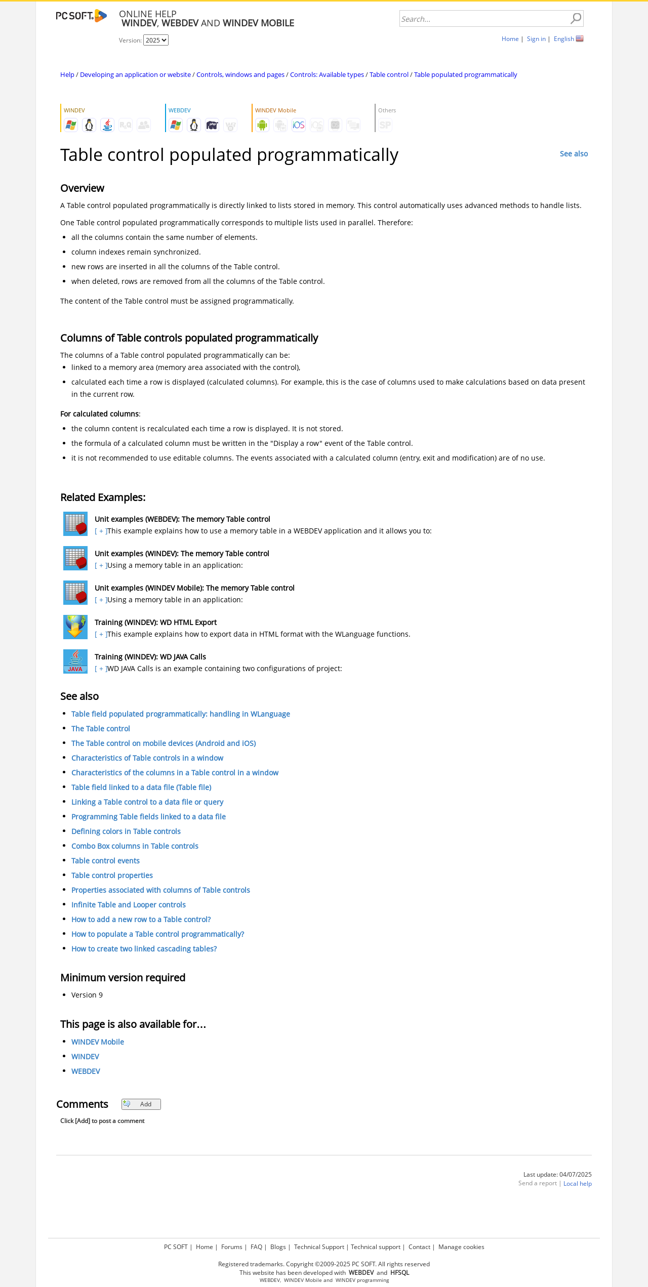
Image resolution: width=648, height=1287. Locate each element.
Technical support (375, 1246)
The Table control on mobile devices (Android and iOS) (163, 743)
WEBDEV (85, 1071)
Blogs (278, 1246)
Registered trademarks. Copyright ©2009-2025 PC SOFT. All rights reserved (324, 1264)
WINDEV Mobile (97, 1042)
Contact (419, 1246)
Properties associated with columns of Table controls (160, 890)
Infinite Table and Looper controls (128, 904)
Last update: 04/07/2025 (557, 1174)
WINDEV (85, 1056)
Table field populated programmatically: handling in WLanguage (180, 714)
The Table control (100, 728)
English (564, 38)
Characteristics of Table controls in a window (147, 758)
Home (510, 38)
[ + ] (100, 530)
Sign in (536, 38)
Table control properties (112, 875)
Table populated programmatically (465, 74)
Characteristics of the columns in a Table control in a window (174, 772)
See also (574, 153)
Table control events (105, 860)
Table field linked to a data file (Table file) (141, 787)
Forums (231, 1246)
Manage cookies (461, 1246)
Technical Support (319, 1246)
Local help (577, 1183)
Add (137, 1104)
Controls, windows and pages (240, 74)
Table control (389, 74)
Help (67, 74)
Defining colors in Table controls (126, 831)
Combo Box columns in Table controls (134, 846)
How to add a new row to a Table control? (141, 919)
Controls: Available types (327, 74)
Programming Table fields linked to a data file (148, 816)
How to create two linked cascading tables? (144, 948)
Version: (131, 40)
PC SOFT (176, 1246)
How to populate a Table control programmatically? (157, 934)
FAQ (256, 1246)
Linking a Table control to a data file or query (147, 802)
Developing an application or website (135, 74)
